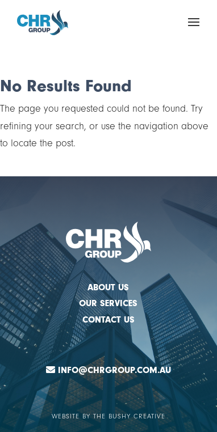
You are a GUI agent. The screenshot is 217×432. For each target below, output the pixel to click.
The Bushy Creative (129, 416)
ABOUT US (108, 287)
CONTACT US (108, 320)
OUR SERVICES (108, 303)
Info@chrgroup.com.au (114, 370)
